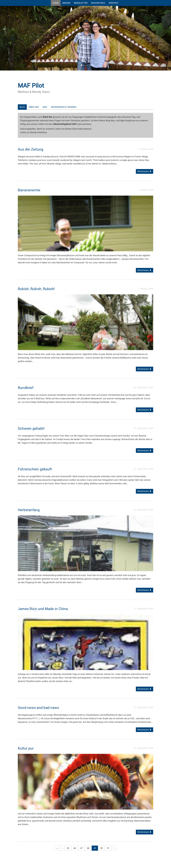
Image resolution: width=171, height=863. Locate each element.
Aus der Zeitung (30, 149)
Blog (22, 107)
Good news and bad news (38, 708)
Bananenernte (29, 190)
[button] (13, 38)
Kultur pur (26, 748)
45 (68, 848)
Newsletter (81, 3)
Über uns (34, 107)
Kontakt (113, 3)
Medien (66, 3)
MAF (45, 107)
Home (56, 3)
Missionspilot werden (63, 107)
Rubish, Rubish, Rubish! (36, 289)
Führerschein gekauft (35, 469)
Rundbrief (25, 388)
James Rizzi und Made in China (43, 609)
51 (108, 848)
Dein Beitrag (98, 3)
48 (88, 848)
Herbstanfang (29, 510)
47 (81, 848)
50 (101, 848)
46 (75, 848)
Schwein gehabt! (31, 428)
